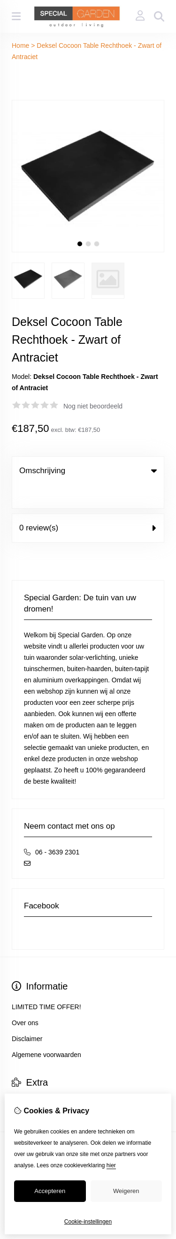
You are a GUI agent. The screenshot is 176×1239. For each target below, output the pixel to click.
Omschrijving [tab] (88, 470)
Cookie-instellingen (88, 1221)
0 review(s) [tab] (88, 504)
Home (20, 45)
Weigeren (126, 1190)
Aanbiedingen (32, 1079)
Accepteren (49, 1190)
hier (111, 1165)
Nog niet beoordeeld (92, 406)
